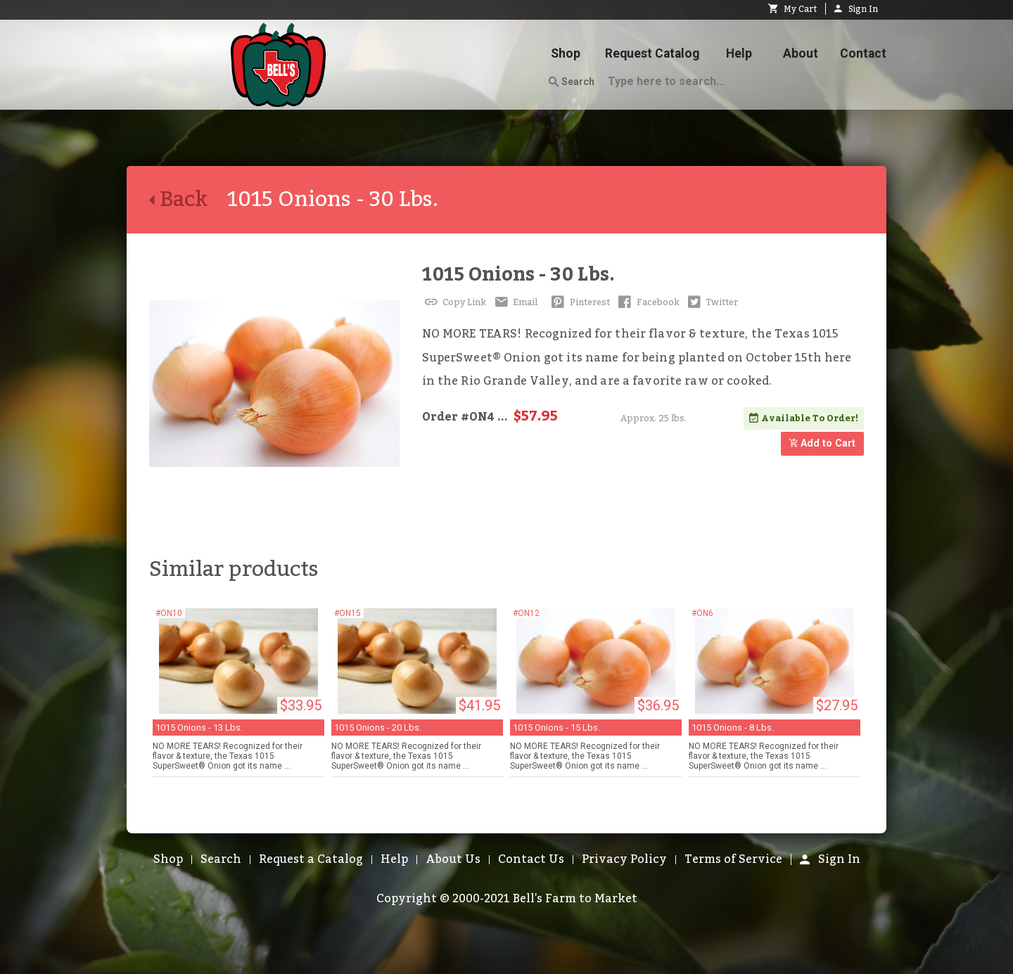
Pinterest (579, 302)
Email (514, 302)
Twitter (712, 302)
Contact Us (531, 859)
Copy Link (454, 302)
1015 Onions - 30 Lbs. (518, 274)
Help (739, 53)
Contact (863, 53)
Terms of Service (733, 859)
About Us (453, 859)
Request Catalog (652, 53)
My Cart (792, 9)
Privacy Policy (624, 859)
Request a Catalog (311, 859)
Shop (565, 53)
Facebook (648, 302)
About (800, 53)
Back (188, 200)
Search (571, 82)
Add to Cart (822, 444)
